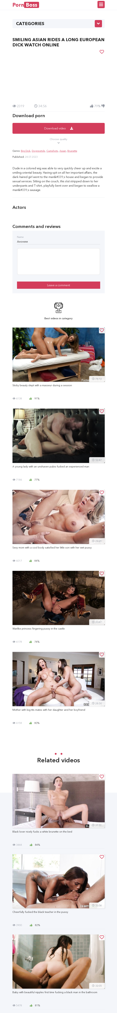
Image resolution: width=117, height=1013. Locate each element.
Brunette (72, 151)
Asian (62, 151)
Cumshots (52, 151)
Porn (25, 5)
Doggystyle (38, 151)
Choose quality (58, 141)
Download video (58, 128)
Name (20, 237)
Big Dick (25, 151)
